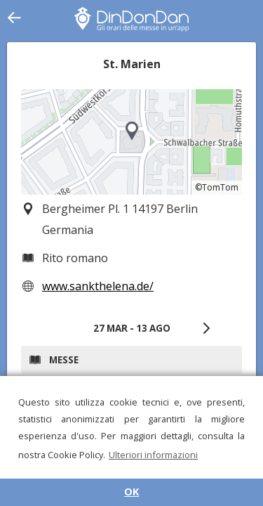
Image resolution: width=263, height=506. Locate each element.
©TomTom (216, 187)
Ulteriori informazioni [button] (153, 454)
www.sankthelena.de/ (98, 286)
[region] (131, 142)
